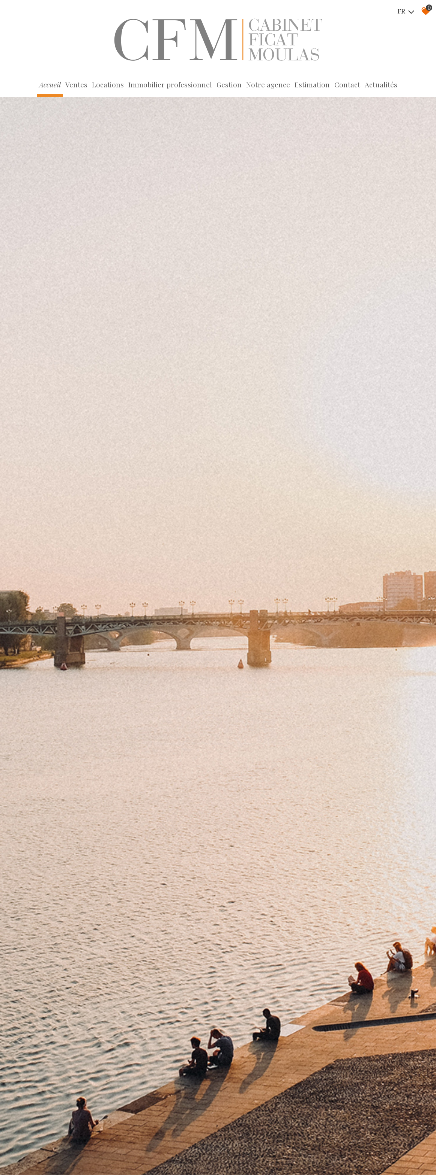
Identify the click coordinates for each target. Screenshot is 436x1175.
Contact (347, 84)
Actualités (381, 84)
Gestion (229, 84)
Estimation (312, 84)
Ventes (76, 84)
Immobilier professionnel (170, 84)
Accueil (50, 84)
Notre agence (268, 84)
